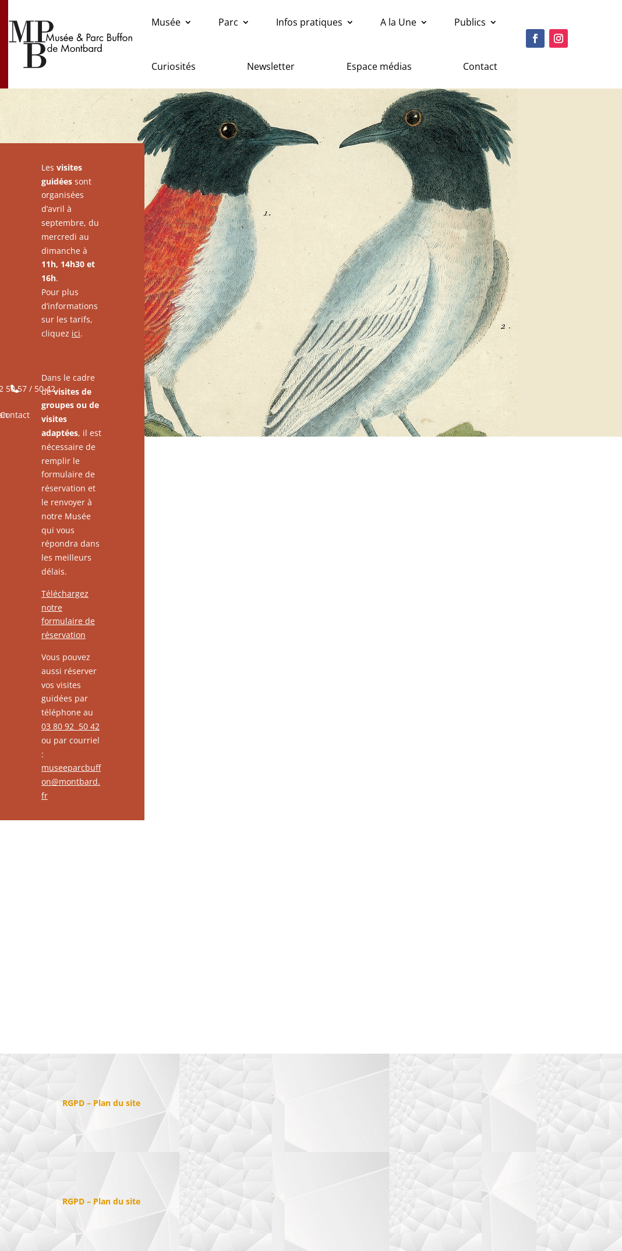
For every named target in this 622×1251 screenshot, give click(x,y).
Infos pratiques (309, 22)
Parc (228, 22)
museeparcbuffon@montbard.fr (71, 781)
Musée (166, 22)
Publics (470, 22)
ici (76, 333)
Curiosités (173, 66)
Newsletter (271, 66)
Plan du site (116, 1102)
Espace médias (379, 66)
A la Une (398, 22)
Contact (480, 66)
